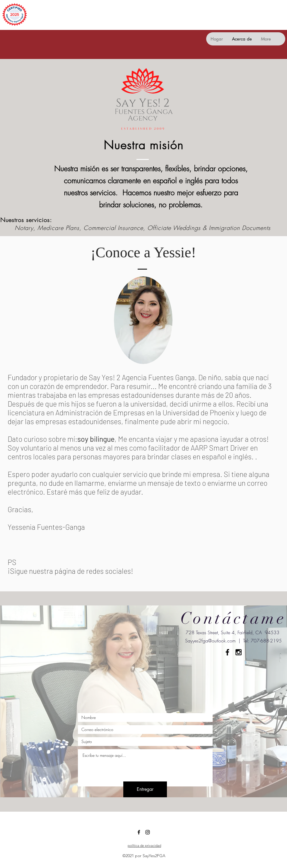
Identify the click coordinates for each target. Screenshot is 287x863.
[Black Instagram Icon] (238, 652)
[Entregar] (145, 789)
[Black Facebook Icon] (227, 652)
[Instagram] (148, 832)
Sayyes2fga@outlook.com (210, 640)
